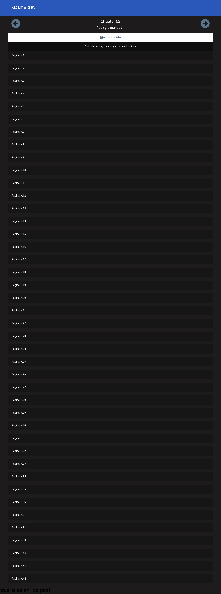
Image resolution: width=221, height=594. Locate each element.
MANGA (23, 8)
